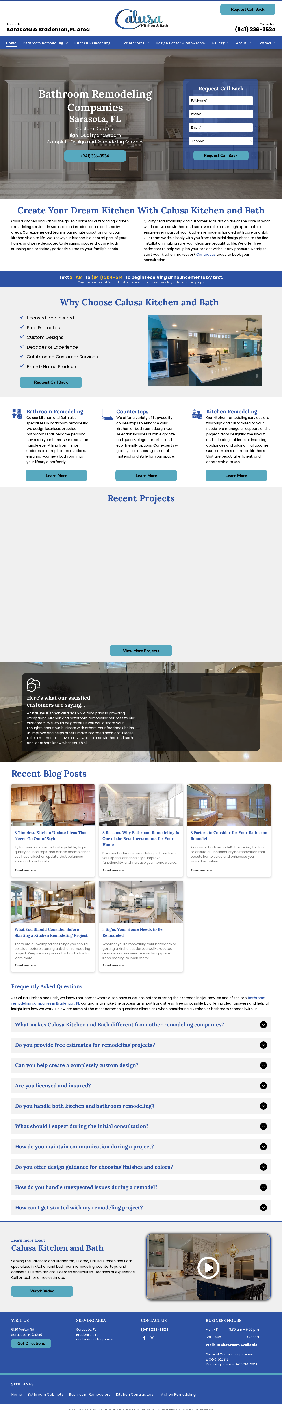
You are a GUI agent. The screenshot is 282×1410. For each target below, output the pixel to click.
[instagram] (152, 1339)
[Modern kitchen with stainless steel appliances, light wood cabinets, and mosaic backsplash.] (50, 607)
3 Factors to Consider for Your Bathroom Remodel (229, 835)
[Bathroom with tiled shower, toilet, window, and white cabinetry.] (218, 574)
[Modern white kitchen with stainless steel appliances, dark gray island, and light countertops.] (50, 542)
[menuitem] (11, 43)
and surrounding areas (94, 1339)
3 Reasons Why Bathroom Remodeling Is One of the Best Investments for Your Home (140, 838)
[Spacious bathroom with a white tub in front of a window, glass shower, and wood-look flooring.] (128, 542)
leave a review (71, 737)
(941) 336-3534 (255, 29)
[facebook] (144, 1339)
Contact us (205, 254)
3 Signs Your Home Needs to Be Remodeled (132, 932)
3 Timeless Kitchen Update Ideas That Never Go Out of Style (51, 835)
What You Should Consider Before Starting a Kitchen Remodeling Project (51, 932)
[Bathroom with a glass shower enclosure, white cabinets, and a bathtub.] (128, 607)
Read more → (26, 870)
